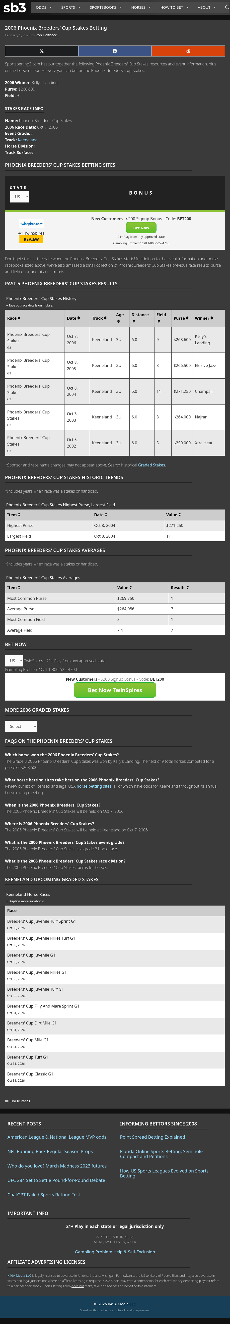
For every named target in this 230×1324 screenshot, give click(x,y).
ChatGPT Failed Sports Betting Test (43, 1195)
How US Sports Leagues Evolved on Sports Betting (164, 1173)
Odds (46, 7)
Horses (143, 7)
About (209, 7)
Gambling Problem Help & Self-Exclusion (115, 1252)
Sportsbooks (108, 7)
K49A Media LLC (19, 1275)
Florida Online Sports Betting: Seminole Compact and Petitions (161, 1153)
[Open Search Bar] (224, 7)
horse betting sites (94, 786)
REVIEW (31, 239)
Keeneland (28, 140)
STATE (18, 187)
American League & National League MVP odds (56, 1137)
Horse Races (20, 1101)
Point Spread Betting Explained (152, 1137)
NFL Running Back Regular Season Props (50, 1151)
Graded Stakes (151, 465)
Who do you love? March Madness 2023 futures (57, 1166)
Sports (73, 7)
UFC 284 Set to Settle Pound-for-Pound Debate (56, 1180)
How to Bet (176, 7)
